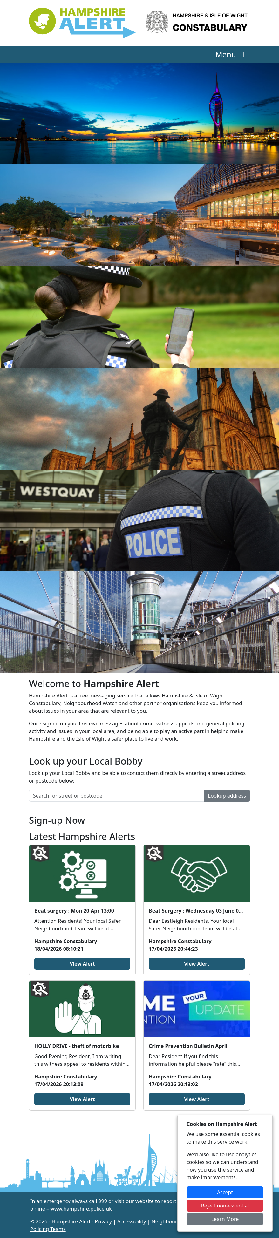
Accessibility (131, 1221)
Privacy (103, 1221)
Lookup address (227, 795)
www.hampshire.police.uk (81, 1208)
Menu (231, 54)
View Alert (82, 963)
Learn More (225, 1218)
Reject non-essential (225, 1205)
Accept (225, 1192)
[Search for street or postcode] (116, 796)
